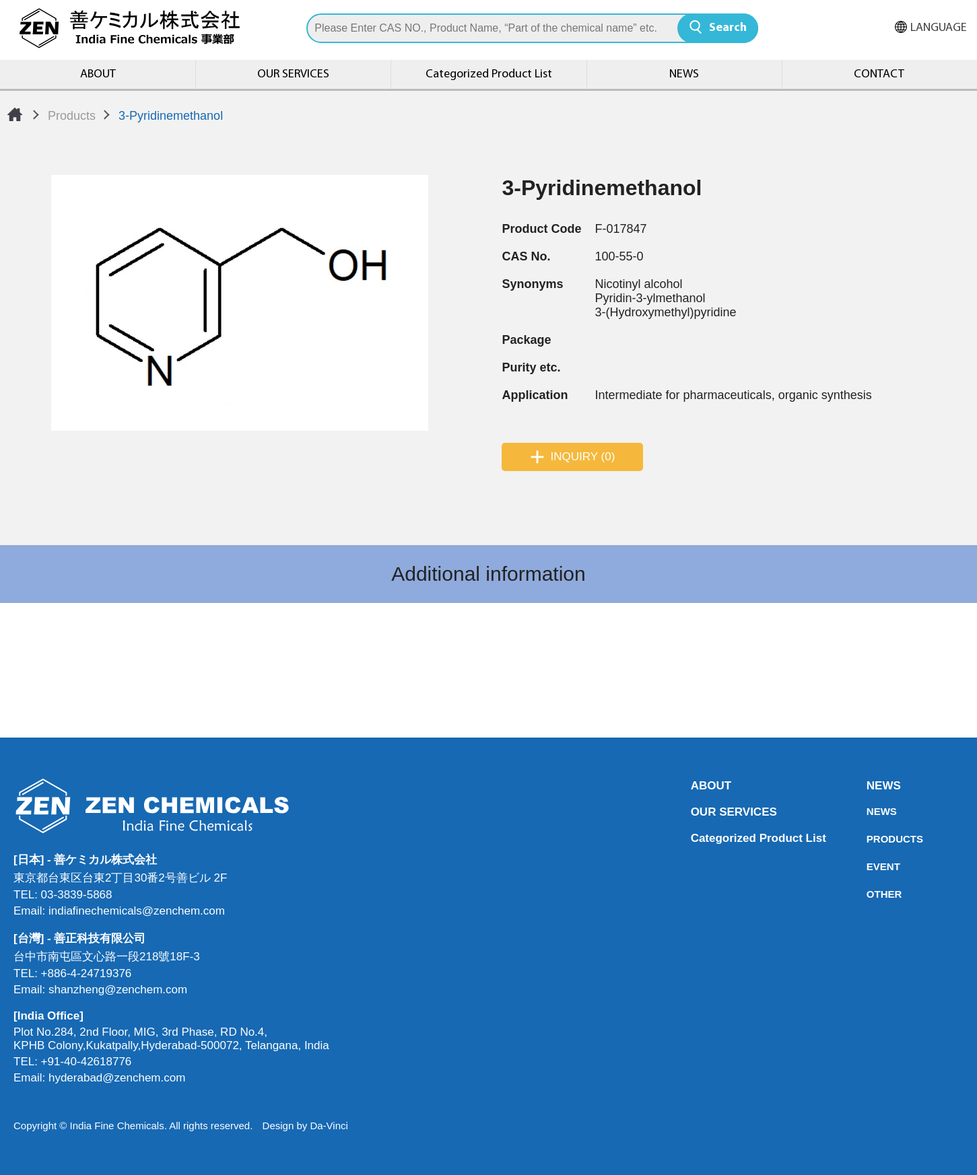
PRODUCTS (871, 839)
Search (728, 28)
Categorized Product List (489, 74)
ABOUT (98, 74)
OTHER (871, 894)
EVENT (871, 866)
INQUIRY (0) (583, 456)
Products (72, 115)
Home (15, 114)
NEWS (684, 74)
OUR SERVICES (293, 74)
